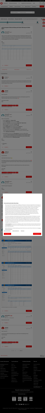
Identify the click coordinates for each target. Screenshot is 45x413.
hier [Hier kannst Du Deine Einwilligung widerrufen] (19, 207)
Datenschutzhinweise (7, 230)
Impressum (22, 230)
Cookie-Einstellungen (15, 230)
